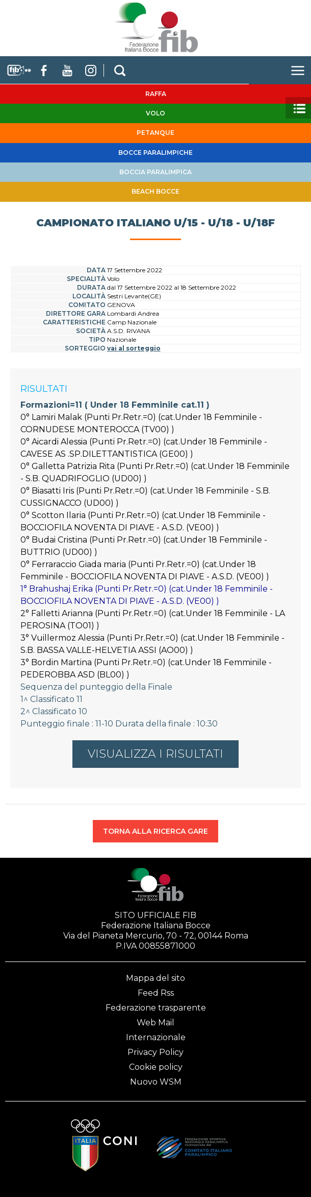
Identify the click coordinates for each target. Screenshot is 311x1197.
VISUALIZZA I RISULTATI (155, 754)
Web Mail (155, 1022)
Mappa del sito (155, 978)
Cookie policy (156, 1067)
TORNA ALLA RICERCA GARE (155, 831)
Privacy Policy (155, 1052)
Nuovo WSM (156, 1082)
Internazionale (156, 1037)
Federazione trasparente (156, 1008)
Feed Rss (156, 993)
